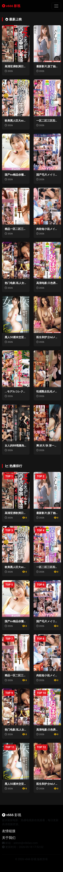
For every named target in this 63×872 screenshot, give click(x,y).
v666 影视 (11, 6)
